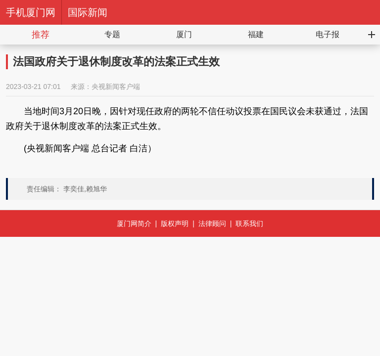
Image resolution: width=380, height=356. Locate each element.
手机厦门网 (30, 12)
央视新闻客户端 (116, 86)
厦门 (184, 34)
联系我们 (249, 223)
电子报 (327, 34)
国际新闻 (87, 12)
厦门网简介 (134, 223)
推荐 (40, 35)
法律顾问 (212, 223)
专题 (112, 34)
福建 (256, 34)
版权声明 (175, 223)
